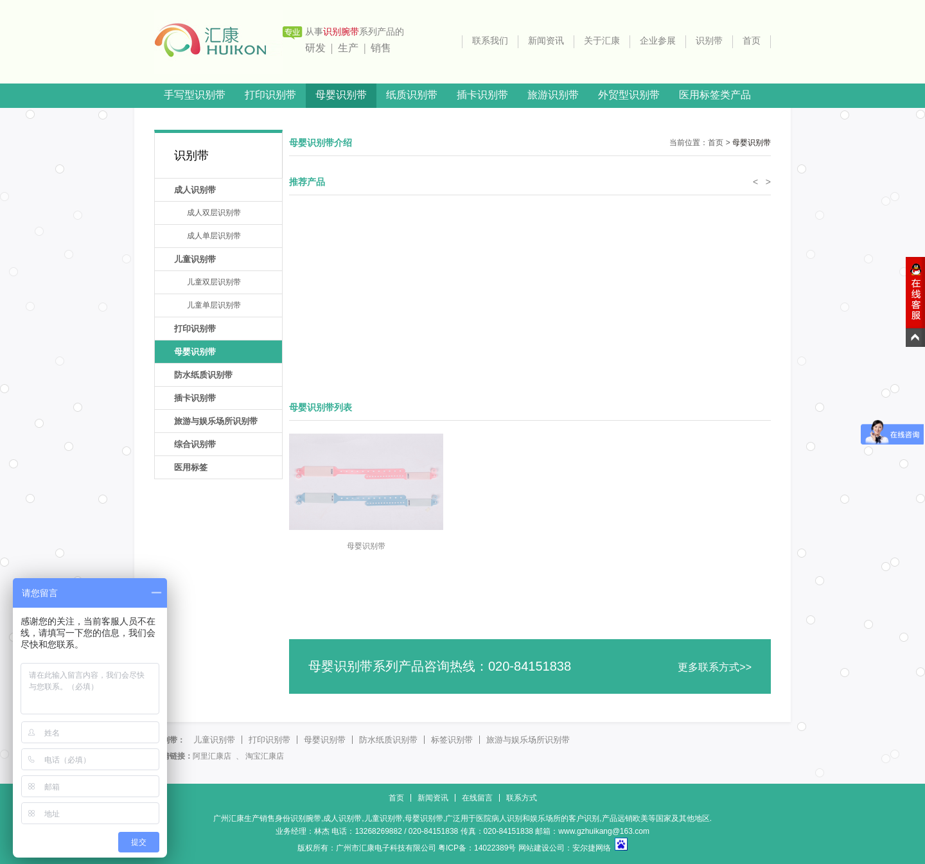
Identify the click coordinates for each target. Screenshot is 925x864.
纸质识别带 (411, 94)
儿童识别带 (195, 259)
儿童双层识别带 (214, 282)
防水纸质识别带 (203, 375)
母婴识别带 (341, 94)
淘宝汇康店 (264, 756)
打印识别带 (270, 94)
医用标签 (190, 467)
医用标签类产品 (715, 94)
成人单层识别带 (214, 235)
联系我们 (490, 41)
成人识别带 (195, 190)
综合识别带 (195, 444)
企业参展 (658, 41)
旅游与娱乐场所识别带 (216, 421)
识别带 (709, 41)
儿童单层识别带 (214, 305)
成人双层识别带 (214, 212)
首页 (752, 41)
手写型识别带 (194, 94)
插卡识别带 (482, 94)
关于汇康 (602, 41)
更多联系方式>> (715, 667)
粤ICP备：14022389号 (477, 847)
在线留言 (477, 798)
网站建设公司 (541, 847)
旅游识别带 (553, 94)
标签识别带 (452, 740)
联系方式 (521, 798)
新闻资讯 (546, 41)
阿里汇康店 (212, 756)
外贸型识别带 (629, 94)
